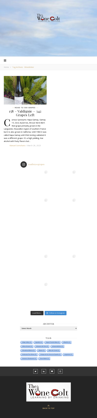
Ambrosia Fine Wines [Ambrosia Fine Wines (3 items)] (29, 354)
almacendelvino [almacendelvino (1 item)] (57, 346)
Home (6, 67)
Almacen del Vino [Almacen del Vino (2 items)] (42, 346)
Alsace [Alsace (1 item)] (41, 350)
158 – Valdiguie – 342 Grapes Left (25, 113)
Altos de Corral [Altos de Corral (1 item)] (54, 350)
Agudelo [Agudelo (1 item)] (38, 342)
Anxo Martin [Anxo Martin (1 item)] (44, 358)
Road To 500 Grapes (25, 107)
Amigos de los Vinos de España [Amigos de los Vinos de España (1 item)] (50, 354)
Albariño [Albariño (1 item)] (66, 342)
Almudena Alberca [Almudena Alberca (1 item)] (28, 350)
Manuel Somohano (17, 145)
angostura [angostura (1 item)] (68, 354)
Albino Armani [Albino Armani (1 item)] (27, 346)
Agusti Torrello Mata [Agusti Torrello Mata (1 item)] (52, 342)
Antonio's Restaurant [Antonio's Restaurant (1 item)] (29, 358)
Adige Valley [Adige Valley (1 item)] (26, 342)
